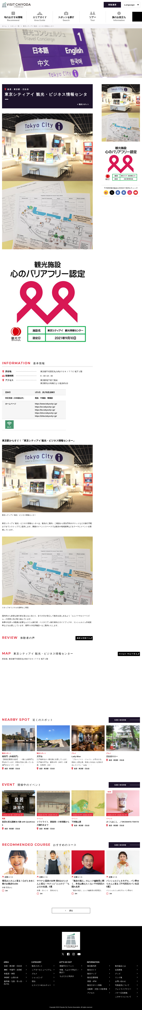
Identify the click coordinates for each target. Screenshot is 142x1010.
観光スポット (84, 104)
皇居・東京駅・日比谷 (18, 89)
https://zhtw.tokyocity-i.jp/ (46, 416)
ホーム (4, 26)
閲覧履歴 (112, 5)
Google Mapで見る (128, 654)
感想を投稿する (83, 638)
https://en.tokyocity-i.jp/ (45, 407)
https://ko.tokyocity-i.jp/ (45, 410)
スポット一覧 (14, 26)
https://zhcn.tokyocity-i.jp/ (46, 413)
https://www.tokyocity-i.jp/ (46, 404)
